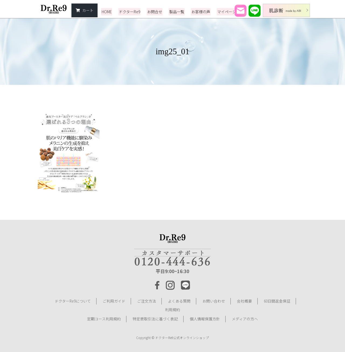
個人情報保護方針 (205, 317)
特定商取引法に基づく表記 (155, 317)
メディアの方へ (245, 317)
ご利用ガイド (114, 301)
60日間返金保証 (277, 301)
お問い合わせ (213, 301)
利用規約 (172, 309)
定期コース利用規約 (104, 317)
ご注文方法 (146, 301)
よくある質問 (179, 301)
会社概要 (244, 301)
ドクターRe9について (72, 301)
